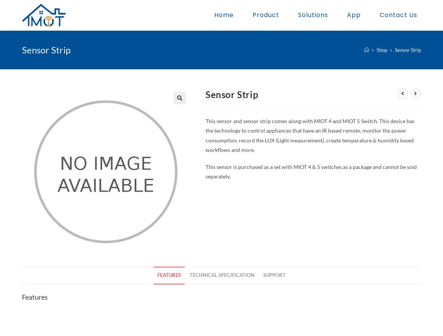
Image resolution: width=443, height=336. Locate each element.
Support (274, 275)
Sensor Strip (408, 50)
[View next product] (415, 93)
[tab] (169, 275)
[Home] (366, 50)
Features (169, 275)
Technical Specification (222, 275)
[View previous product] (402, 93)
